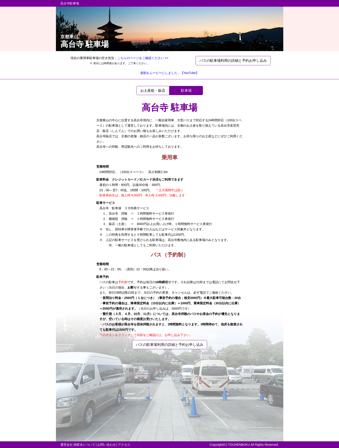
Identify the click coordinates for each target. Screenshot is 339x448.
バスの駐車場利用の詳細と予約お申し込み (233, 60)
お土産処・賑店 (152, 90)
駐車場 (186, 90)
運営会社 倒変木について (77, 444)
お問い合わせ (106, 444)
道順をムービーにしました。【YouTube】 (169, 73)
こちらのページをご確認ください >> (142, 58)
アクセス (124, 444)
